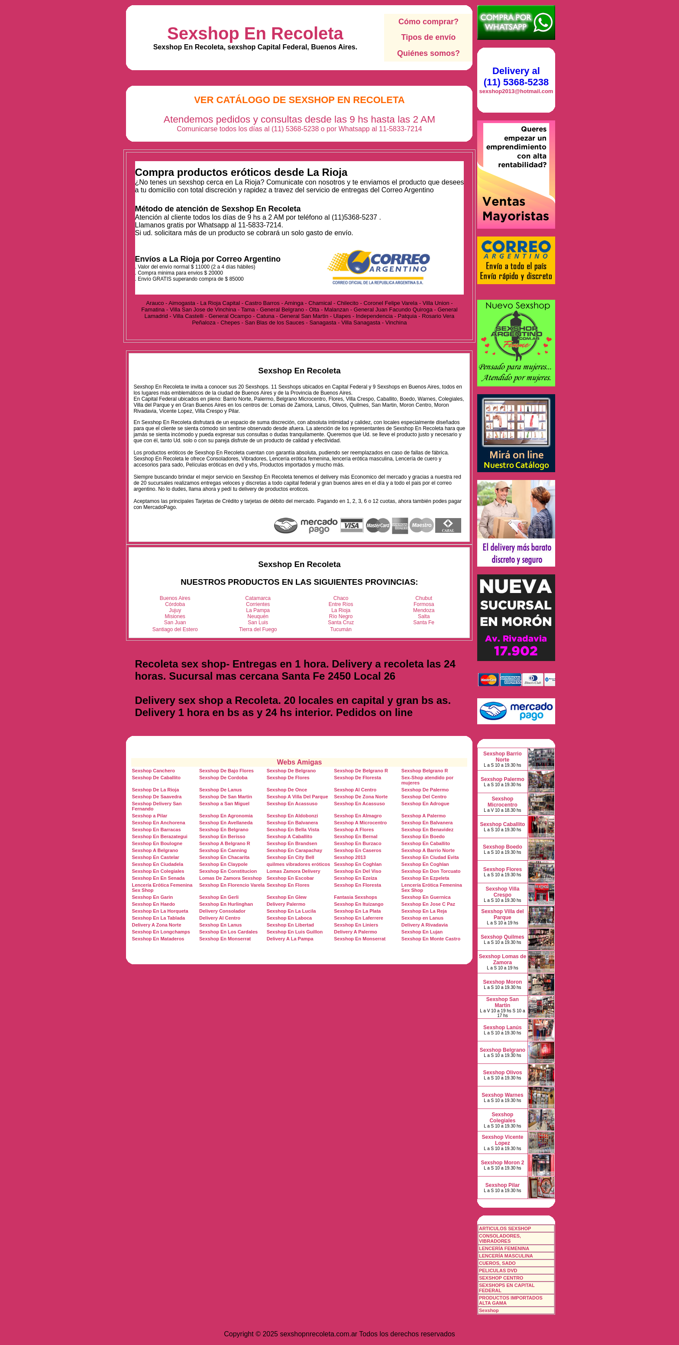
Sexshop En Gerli (219, 897)
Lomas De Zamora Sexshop (230, 878)
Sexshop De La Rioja (155, 789)
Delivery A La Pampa (290, 938)
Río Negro (341, 616)
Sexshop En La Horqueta (160, 911)
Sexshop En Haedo (153, 904)
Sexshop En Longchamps (161, 931)
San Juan (175, 622)
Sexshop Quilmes (502, 937)
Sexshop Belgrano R (424, 770)
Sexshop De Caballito (156, 777)
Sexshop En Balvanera (292, 822)
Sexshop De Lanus (220, 789)
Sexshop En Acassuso (292, 803)
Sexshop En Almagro (358, 815)
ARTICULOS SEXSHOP (505, 1228)
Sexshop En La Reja (424, 911)
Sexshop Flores (502, 869)
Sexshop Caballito (502, 824)
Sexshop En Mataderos (158, 938)
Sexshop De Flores (288, 777)
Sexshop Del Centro (424, 796)
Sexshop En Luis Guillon (295, 931)
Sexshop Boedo (502, 847)
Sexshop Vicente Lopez (503, 1140)
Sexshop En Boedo (423, 836)
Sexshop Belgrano (502, 1050)
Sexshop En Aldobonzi (292, 815)
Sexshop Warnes (502, 1095)
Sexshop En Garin (152, 897)
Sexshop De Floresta (357, 777)
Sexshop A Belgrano (155, 850)
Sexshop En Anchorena (158, 822)
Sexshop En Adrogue (425, 803)
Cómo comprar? (428, 21)
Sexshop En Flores (288, 885)
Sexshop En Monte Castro (430, 938)
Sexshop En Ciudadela (157, 864)
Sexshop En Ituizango (358, 904)
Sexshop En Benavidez (427, 829)
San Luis (258, 622)
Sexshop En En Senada (158, 878)
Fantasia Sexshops (355, 897)
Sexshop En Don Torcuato (431, 871)
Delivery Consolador (222, 911)
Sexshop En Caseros (357, 850)
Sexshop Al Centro (355, 789)
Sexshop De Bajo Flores (226, 770)
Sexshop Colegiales (502, 1118)
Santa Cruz (341, 622)
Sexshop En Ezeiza (355, 878)
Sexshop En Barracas (156, 829)
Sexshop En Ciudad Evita (430, 857)
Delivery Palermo (286, 904)
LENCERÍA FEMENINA (504, 1248)
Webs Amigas (299, 762)
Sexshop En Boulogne (157, 843)
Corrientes (258, 604)
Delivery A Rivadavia (424, 924)
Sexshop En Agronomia (226, 815)
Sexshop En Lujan (422, 931)
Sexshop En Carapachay (294, 850)
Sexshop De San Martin (225, 796)
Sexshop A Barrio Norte (428, 850)
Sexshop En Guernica (426, 897)
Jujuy (175, 610)
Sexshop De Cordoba (223, 777)
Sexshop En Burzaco (357, 843)
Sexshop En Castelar (155, 857)
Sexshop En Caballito (425, 843)
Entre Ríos (341, 604)
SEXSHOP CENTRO (501, 1277)
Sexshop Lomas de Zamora (502, 959)
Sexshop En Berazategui (159, 836)
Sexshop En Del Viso (357, 871)
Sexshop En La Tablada (158, 917)
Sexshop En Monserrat (225, 938)
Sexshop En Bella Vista (293, 829)
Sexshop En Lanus (220, 924)
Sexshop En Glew (287, 897)
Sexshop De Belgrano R (361, 770)
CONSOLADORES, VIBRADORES (500, 1238)
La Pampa (258, 610)
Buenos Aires (175, 598)
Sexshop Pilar (502, 1185)
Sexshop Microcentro (502, 802)
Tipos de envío (428, 37)
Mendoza (423, 610)
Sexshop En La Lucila (291, 911)
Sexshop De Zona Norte (361, 796)
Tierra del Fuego (258, 629)
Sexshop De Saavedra (156, 796)
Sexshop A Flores (354, 829)
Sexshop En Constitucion (228, 871)
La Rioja (340, 610)
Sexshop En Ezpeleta (425, 878)
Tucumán (341, 629)
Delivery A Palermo (355, 931)
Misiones (175, 616)
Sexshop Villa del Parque (502, 914)
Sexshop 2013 (349, 857)
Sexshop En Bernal (355, 836)
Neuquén (257, 616)
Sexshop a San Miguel (224, 803)
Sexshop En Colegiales (158, 871)
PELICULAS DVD (498, 1270)
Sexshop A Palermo (423, 815)
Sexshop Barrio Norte (502, 757)
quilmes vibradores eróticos (298, 864)
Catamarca (258, 598)
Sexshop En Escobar (290, 878)
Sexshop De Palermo (425, 789)
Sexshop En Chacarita (224, 857)
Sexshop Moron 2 (502, 1163)
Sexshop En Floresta (357, 885)
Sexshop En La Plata (357, 911)
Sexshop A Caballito (290, 836)
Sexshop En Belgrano (224, 829)
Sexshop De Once (287, 789)
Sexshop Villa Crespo (503, 892)
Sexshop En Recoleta (255, 33)
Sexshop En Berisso (222, 836)
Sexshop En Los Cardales (228, 931)
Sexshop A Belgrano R (224, 843)
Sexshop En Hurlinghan (226, 904)
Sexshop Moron (502, 982)
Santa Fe (423, 622)
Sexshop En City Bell (290, 857)
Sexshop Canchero (153, 770)
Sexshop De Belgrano (291, 770)
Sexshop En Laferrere (358, 917)
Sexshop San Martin (502, 1002)
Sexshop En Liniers (356, 924)
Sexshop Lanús (502, 1027)
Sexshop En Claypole (223, 864)
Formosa (424, 604)
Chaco (341, 598)
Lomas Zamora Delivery (293, 871)
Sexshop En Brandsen (292, 843)
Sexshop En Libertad (290, 924)
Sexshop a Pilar (149, 815)
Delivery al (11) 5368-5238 (516, 76)
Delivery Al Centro (219, 917)
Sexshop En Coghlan (358, 864)
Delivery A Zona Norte (156, 924)
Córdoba (175, 604)
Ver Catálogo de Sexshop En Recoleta (299, 99)
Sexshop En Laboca (289, 917)
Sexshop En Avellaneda (225, 822)
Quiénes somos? (428, 53)
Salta (424, 616)
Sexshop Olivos (502, 1073)
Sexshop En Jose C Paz (428, 904)
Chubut (423, 598)
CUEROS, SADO (497, 1263)
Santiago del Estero (175, 629)
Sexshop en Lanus (422, 917)
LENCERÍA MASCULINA (506, 1255)
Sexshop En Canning (223, 850)
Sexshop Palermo (502, 779)
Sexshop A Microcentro (360, 822)
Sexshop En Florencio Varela (232, 885)
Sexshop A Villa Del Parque (297, 796)
